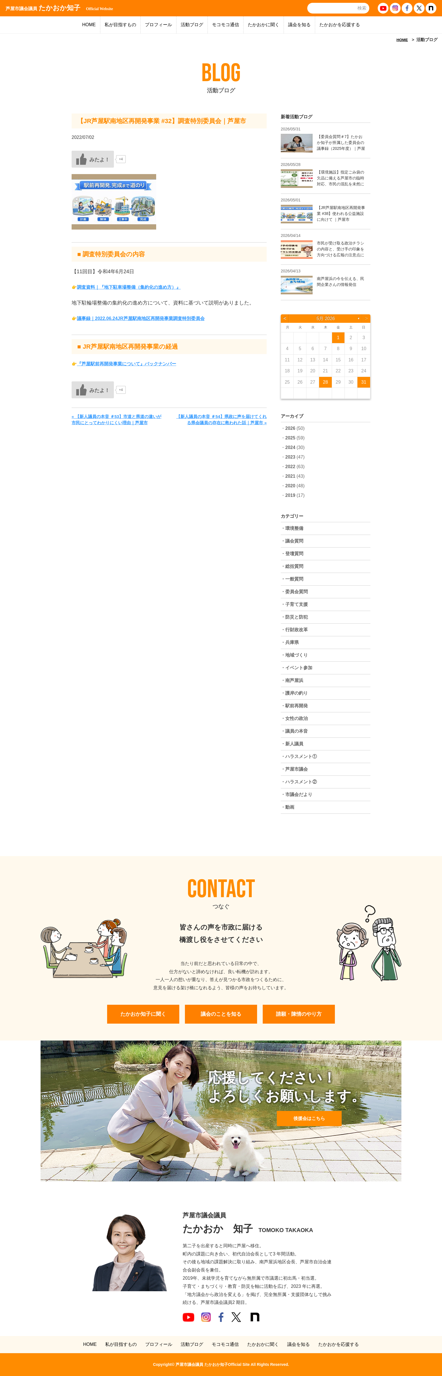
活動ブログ (192, 24)
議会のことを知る (221, 1014)
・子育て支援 (294, 604)
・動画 (287, 807)
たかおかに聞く (263, 24)
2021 (290, 476)
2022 (290, 466)
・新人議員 (292, 743)
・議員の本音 (294, 731)
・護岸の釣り (294, 693)
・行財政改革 (294, 629)
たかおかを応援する (339, 24)
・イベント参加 (296, 667)
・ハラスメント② (299, 781)
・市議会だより (296, 794)
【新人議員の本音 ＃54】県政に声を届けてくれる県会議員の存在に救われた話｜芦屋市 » (221, 419)
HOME (89, 24)
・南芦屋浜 (292, 680)
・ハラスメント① (299, 756)
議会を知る (299, 24)
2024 (290, 447)
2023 (290, 457)
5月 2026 (326, 318)
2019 (290, 495)
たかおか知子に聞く (143, 1014)
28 (325, 382)
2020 (290, 485)
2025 (290, 437)
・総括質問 (292, 566)
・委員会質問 (294, 591)
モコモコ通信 (225, 24)
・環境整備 (292, 528)
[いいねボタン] (93, 159)
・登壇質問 (292, 553)
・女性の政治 (294, 718)
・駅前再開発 (294, 705)
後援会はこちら (309, 1118)
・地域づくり (294, 655)
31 (363, 382)
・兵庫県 (290, 642)
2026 (290, 428)
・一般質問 (292, 579)
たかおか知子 (59, 8)
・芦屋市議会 (294, 769)
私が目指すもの (120, 24)
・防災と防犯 (294, 617)
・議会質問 (292, 541)
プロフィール (158, 24)
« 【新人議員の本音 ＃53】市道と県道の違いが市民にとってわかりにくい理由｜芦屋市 (116, 419)
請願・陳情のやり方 (299, 1014)
